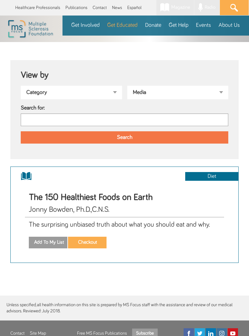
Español (134, 7)
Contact (100, 7)
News (117, 7)
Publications (76, 7)
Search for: (33, 108)
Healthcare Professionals (37, 7)
